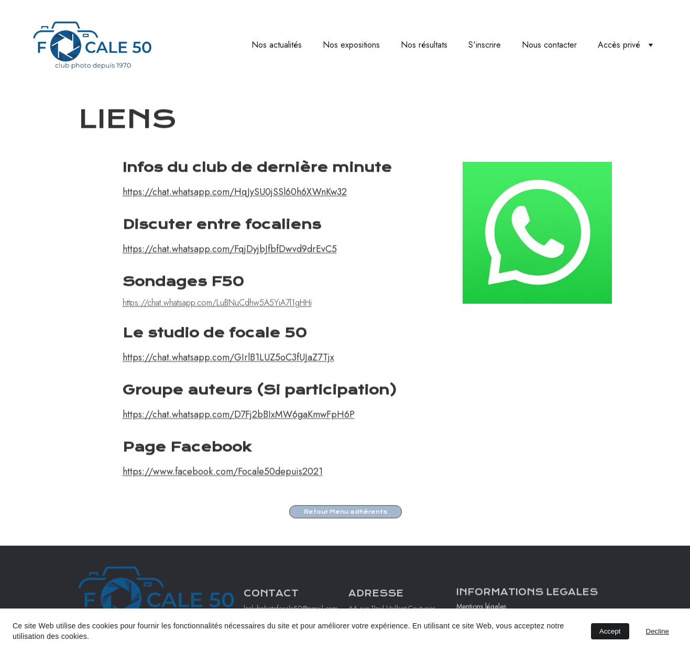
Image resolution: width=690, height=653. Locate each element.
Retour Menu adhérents (345, 512)
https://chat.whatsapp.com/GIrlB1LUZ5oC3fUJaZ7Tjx (228, 370)
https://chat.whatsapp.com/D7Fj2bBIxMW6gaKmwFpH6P (239, 427)
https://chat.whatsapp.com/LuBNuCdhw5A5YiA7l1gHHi (217, 315)
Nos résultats (424, 45)
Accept (610, 631)
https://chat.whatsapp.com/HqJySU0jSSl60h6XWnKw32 (235, 205)
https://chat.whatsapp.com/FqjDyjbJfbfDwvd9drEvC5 (230, 262)
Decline (657, 631)
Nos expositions (351, 45)
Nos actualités (276, 45)
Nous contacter (549, 45)
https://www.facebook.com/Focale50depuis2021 (223, 484)
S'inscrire (484, 45)
